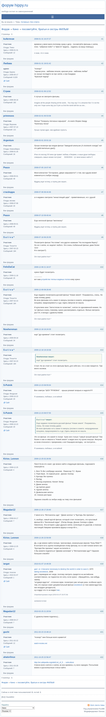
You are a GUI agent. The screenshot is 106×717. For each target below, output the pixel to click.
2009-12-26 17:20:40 (42, 510)
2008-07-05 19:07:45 (42, 167)
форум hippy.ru (15, 5)
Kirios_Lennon (11, 459)
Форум (6, 29)
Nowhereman (10, 329)
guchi (6, 632)
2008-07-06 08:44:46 (42, 192)
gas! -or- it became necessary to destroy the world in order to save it (61, 569)
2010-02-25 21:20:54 (42, 611)
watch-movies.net (40, 643)
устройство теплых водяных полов (55, 279)
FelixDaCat (9, 267)
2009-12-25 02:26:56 (42, 459)
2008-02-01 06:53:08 (42, 116)
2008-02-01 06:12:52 (42, 91)
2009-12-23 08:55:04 (42, 385)
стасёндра (9, 192)
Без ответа (34, 22)
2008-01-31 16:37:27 (42, 39)
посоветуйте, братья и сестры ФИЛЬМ (45, 29)
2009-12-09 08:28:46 (42, 290)
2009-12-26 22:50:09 (42, 538)
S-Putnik (7, 385)
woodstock (78, 585)
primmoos (8, 116)
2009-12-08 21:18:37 (42, 267)
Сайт (8, 81)
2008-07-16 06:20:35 (42, 237)
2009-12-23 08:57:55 (42, 413)
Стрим (6, 91)
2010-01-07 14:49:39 (42, 564)
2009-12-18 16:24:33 (42, 329)
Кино (16, 29)
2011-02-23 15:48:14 (42, 632)
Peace (6, 167)
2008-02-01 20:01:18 (42, 140)
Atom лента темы (97, 705)
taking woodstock (41, 572)
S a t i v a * (8, 237)
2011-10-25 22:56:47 (42, 657)
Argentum (8, 140)
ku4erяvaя (8, 39)
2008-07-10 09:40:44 (42, 215)
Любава (7, 63)
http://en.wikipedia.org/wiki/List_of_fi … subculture (54, 662)
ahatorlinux (9, 657)
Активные (25, 22)
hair (58, 590)
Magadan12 (9, 510)
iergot (6, 564)
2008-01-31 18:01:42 (42, 63)
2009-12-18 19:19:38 (42, 350)
